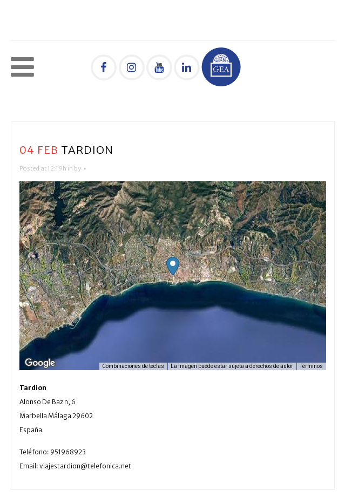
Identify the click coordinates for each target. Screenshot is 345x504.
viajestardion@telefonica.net (85, 466)
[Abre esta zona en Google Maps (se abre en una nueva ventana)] (40, 363)
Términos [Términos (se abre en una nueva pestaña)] (311, 366)
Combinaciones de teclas (133, 366)
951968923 (68, 452)
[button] (172, 266)
